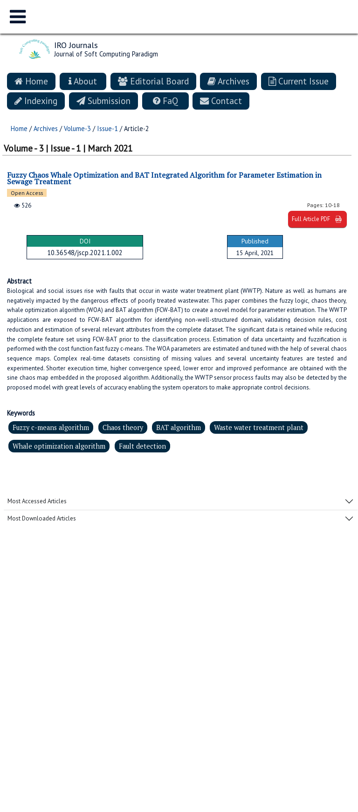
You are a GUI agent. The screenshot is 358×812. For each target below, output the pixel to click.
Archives (228, 81)
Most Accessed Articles (37, 501)
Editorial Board (153, 81)
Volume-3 (77, 128)
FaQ (165, 100)
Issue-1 (107, 128)
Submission (103, 100)
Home (31, 81)
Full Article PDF (317, 219)
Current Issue (298, 81)
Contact (221, 100)
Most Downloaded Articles (41, 518)
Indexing (35, 100)
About (83, 81)
